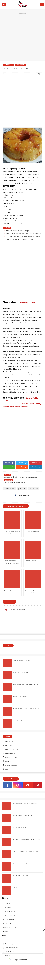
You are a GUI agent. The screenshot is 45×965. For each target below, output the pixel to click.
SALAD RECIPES (11, 765)
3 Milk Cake (8, 590)
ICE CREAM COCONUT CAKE (31, 591)
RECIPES (34, 489)
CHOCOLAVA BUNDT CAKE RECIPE (26, 709)
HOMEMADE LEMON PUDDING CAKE (26, 839)
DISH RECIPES (10, 753)
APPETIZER (8, 65)
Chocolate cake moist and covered (23, 815)
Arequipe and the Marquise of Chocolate (19, 239)
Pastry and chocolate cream (32, 532)
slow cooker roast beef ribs (21, 660)
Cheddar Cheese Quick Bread (22, 876)
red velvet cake (18, 721)
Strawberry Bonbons (27, 303)
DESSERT (20, 65)
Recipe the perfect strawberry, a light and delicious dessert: (11, 562)
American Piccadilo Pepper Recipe (17, 231)
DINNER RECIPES (11, 749)
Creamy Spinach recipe (20, 696)
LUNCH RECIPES (11, 757)
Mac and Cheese (30, 561)
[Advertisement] (22, 36)
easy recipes (33, 960)
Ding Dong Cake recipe (20, 672)
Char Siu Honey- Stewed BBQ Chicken (25, 684)
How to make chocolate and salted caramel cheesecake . (12, 532)
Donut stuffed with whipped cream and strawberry (23, 234)
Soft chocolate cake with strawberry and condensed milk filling (23, 237)
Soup (6, 769)
